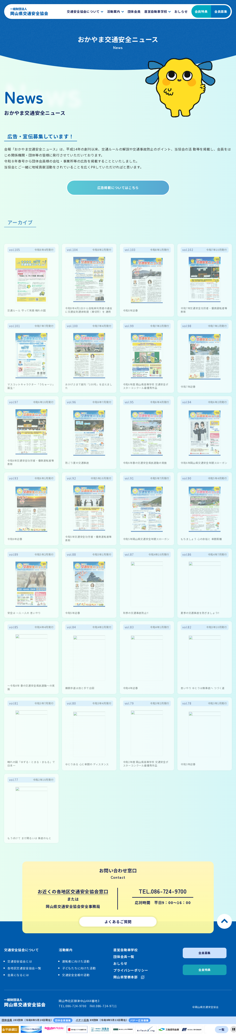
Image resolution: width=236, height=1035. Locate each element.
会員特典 (201, 11)
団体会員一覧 (123, 956)
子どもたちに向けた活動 (79, 968)
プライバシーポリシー (130, 970)
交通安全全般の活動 (76, 975)
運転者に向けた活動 (76, 961)
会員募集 (220, 11)
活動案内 (66, 950)
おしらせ (120, 963)
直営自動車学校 (125, 950)
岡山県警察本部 (128, 977)
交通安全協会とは (19, 961)
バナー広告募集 (139, 1020)
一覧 (222, 1029)
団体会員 (7, 1020)
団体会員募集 (63, 1020)
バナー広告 (82, 1020)
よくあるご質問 (118, 921)
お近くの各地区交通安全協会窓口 (73, 891)
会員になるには (18, 975)
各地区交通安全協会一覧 (24, 968)
